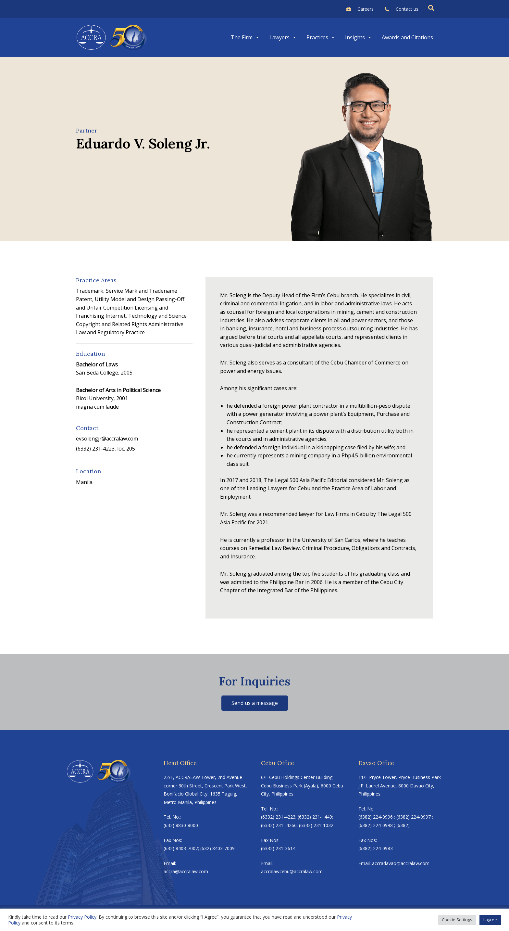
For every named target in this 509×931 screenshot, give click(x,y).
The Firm (245, 37)
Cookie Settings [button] (457, 920)
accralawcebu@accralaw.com (292, 871)
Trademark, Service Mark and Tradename (126, 290)
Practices (320, 37)
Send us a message (254, 703)
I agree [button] (490, 920)
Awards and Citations (407, 37)
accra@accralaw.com (186, 871)
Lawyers (283, 37)
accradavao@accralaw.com (400, 863)
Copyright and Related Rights (111, 324)
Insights (358, 37)
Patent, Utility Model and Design (115, 299)
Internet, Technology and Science (146, 315)
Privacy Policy (82, 917)
